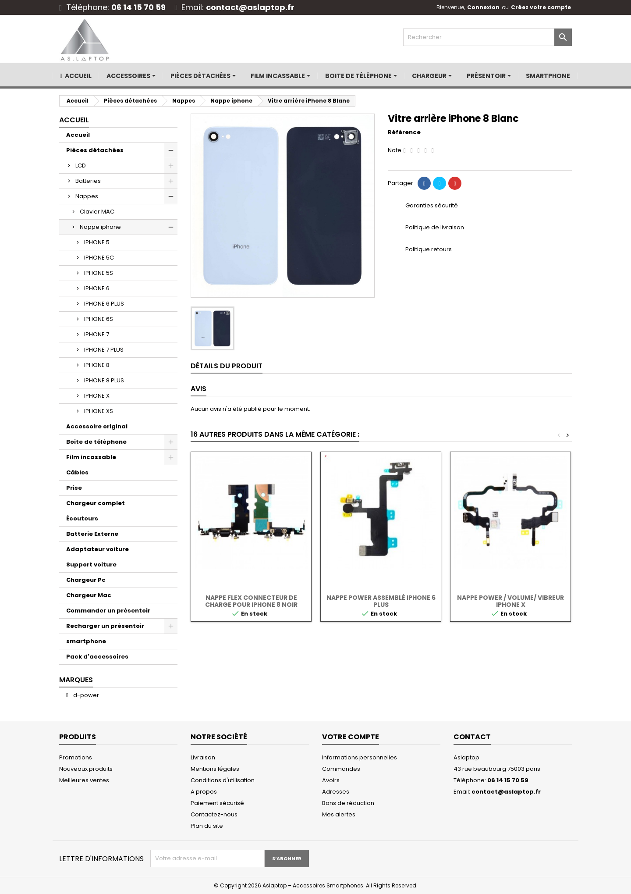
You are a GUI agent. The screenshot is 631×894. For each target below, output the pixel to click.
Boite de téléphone (96, 442)
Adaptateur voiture (97, 549)
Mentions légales (215, 769)
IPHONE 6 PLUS (104, 303)
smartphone (86, 641)
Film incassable (91, 457)
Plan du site (207, 826)
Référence (404, 132)
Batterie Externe (92, 534)
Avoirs (331, 780)
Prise (74, 488)
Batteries (88, 181)
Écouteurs (82, 518)
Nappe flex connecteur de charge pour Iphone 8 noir (251, 601)
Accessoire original (97, 426)
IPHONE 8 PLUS (104, 380)
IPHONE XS (98, 411)
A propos (204, 791)
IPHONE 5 (97, 242)
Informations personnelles (359, 757)
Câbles (77, 472)
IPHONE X (97, 396)
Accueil (74, 120)
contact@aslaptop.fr (250, 7)
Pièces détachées (95, 150)
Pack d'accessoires (97, 656)
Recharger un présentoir (105, 626)
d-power (85, 695)
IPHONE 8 (97, 365)
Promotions (75, 757)
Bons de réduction (348, 803)
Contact (472, 737)
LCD (80, 165)
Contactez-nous (214, 814)
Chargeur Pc (86, 580)
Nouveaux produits (86, 769)
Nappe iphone (100, 227)
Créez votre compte (541, 7)
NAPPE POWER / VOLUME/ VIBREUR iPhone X (510, 601)
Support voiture (91, 564)
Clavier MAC (97, 211)
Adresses (335, 791)
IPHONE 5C (99, 257)
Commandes (341, 769)
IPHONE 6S (98, 319)
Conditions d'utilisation (223, 780)
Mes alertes (338, 814)
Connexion (483, 7)
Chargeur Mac (88, 595)
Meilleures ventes (84, 780)
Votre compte (350, 737)
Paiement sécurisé (217, 803)
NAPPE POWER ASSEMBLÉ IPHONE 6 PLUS (381, 601)
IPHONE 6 (97, 288)
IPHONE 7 (96, 334)
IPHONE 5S (98, 273)
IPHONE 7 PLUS (104, 349)
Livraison (203, 757)
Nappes (86, 196)
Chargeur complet (95, 503)
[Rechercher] (487, 37)
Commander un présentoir (108, 610)
